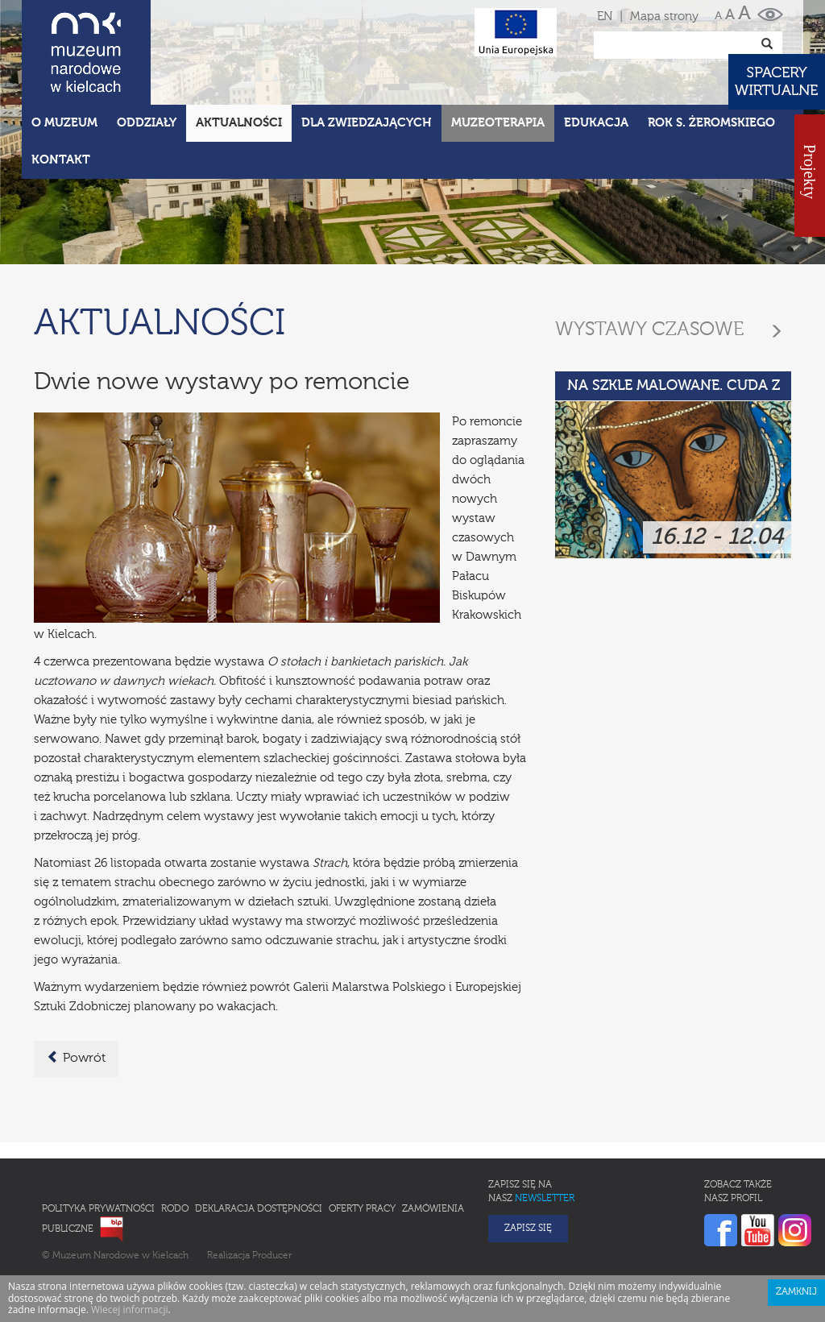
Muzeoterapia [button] (498, 123)
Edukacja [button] (596, 123)
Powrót (76, 1058)
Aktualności (239, 123)
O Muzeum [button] (64, 123)
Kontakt (60, 160)
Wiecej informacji (129, 1309)
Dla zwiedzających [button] (366, 123)
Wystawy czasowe (649, 329)
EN (604, 16)
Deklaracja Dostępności (258, 1209)
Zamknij (796, 1292)
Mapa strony (664, 16)
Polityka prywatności (98, 1209)
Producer (272, 1256)
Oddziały (146, 123)
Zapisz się (528, 1228)
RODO (175, 1209)
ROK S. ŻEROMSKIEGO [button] (711, 123)
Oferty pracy (362, 1209)
